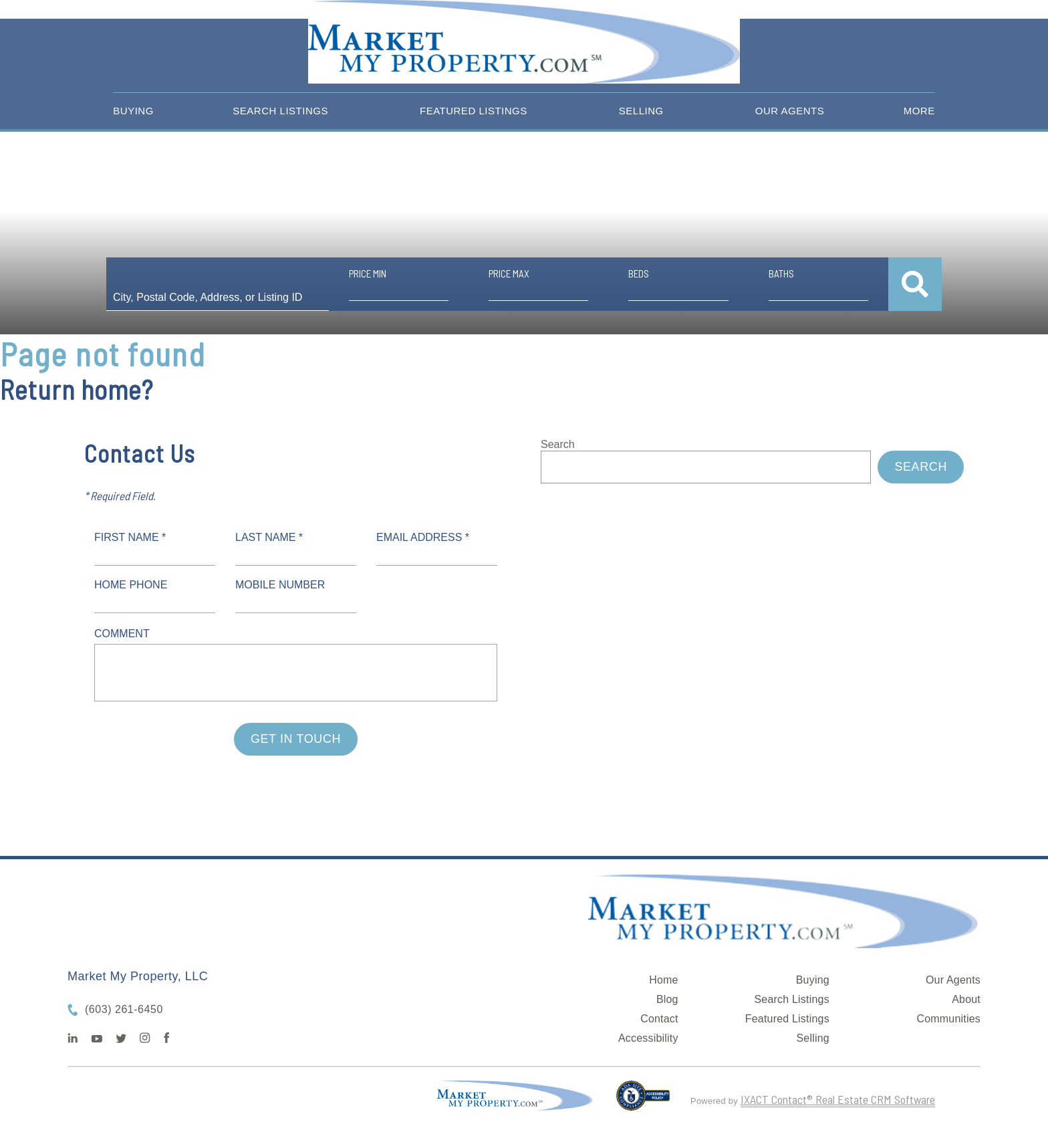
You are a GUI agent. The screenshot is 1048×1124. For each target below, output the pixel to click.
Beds (638, 273)
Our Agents (789, 110)
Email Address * (422, 537)
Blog (667, 999)
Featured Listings (473, 110)
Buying (133, 110)
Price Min (367, 273)
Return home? (76, 389)
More (919, 110)
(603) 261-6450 (124, 1009)
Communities (948, 1018)
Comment (122, 633)
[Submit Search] (915, 284)
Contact (659, 1018)
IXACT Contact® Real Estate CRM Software (838, 1099)
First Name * (130, 537)
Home (663, 980)
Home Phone (130, 584)
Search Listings (280, 110)
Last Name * (269, 537)
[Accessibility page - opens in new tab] (643, 1101)
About (966, 999)
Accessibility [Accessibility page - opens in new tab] (648, 1038)
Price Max (509, 273)
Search (558, 444)
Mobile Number (280, 584)
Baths (781, 273)
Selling (641, 110)
